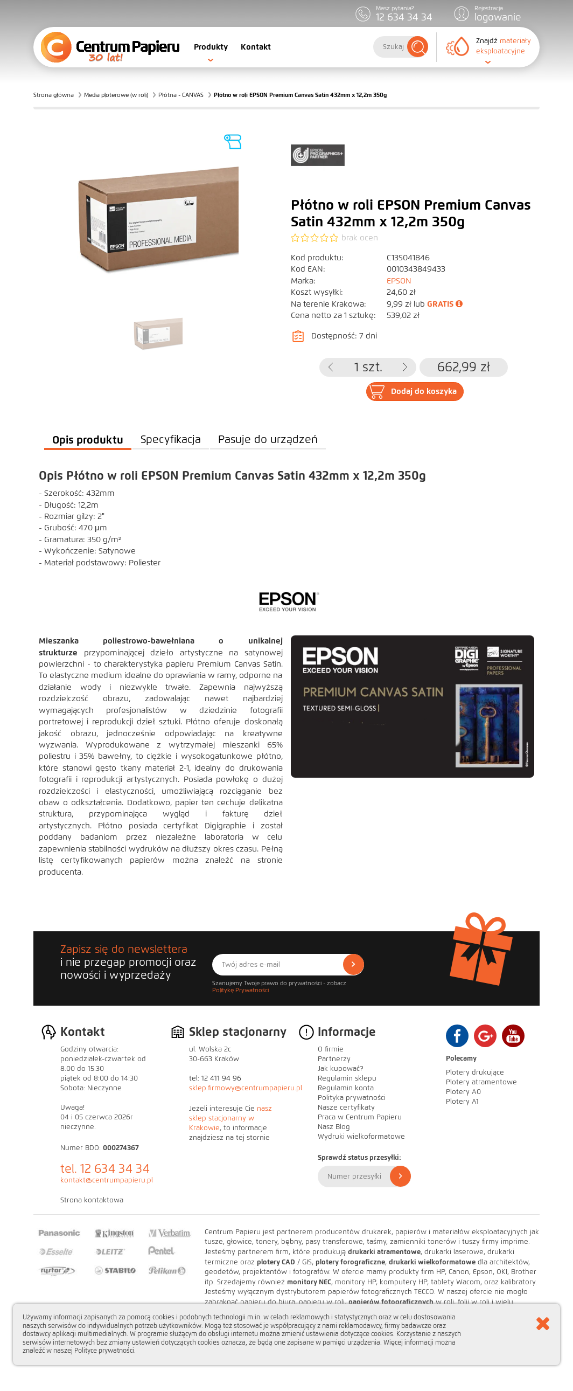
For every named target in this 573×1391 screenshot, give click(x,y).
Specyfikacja (171, 439)
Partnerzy (334, 1059)
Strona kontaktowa (91, 1200)
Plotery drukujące (475, 1072)
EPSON (399, 281)
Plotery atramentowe (481, 1082)
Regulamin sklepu (347, 1078)
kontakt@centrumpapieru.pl (106, 1180)
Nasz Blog (334, 1127)
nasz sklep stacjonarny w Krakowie (230, 1118)
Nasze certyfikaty (346, 1107)
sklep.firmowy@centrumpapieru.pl (245, 1088)
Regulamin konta (346, 1088)
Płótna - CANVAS (181, 95)
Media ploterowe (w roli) (116, 95)
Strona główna (53, 95)
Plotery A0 (463, 1092)
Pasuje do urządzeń (268, 439)
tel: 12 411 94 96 (215, 1078)
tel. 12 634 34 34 (105, 1168)
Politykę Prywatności (240, 990)
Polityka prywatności (352, 1098)
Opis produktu (87, 439)
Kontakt (256, 47)
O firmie (331, 1049)
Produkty (211, 47)
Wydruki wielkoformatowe (361, 1136)
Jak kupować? (341, 1068)
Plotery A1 (462, 1101)
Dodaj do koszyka (424, 391)
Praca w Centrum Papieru (360, 1117)
